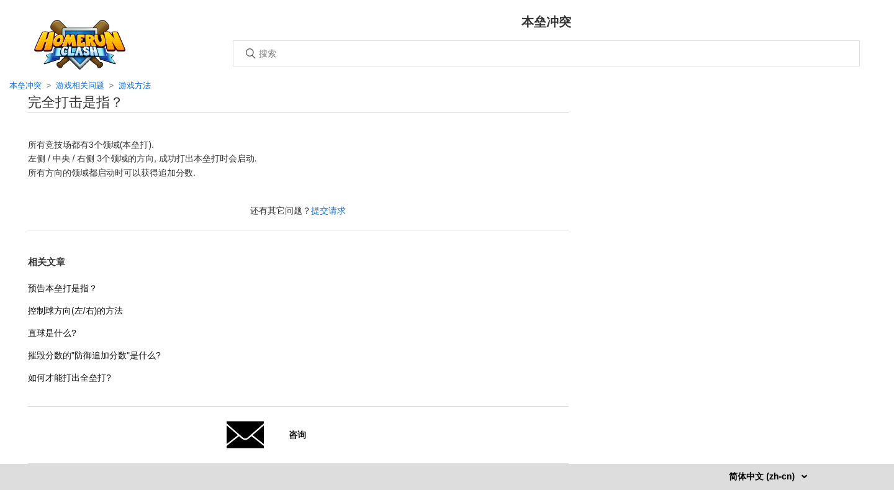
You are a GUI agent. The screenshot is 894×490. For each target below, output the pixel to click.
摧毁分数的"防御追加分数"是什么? (94, 355)
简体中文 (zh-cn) (763, 476)
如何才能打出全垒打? (69, 378)
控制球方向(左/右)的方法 (75, 310)
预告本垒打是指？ (62, 288)
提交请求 (328, 211)
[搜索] (546, 53)
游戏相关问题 (80, 85)
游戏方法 (135, 85)
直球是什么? (52, 333)
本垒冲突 (25, 85)
